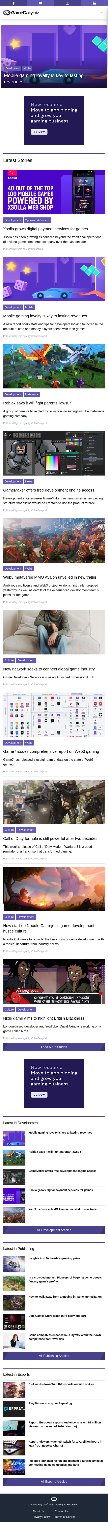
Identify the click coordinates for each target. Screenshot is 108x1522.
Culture (9, 660)
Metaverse (31, 394)
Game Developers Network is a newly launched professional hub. (49, 677)
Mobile (27, 68)
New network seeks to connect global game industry (49, 669)
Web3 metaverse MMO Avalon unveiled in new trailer (49, 577)
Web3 (28, 568)
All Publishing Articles (54, 1355)
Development (13, 68)
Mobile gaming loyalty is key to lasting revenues (45, 316)
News (28, 481)
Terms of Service (65, 1516)
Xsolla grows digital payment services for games (45, 229)
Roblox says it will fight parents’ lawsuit (37, 403)
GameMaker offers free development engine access (48, 490)
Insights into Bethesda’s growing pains (54, 1258)
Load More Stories (54, 1047)
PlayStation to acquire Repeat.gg (50, 1403)
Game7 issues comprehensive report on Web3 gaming (51, 751)
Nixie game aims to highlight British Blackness (43, 1018)
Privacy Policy (41, 1516)
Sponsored (37, 249)
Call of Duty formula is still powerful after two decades (50, 838)
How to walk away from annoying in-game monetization (65, 1296)
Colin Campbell (39, 336)
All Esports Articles (54, 1481)
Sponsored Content (37, 220)
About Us (38, 1511)
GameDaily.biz (38, 1504)
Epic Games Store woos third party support (57, 1315)
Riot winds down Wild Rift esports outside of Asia (61, 1384)
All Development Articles (54, 1230)
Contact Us (61, 1511)
